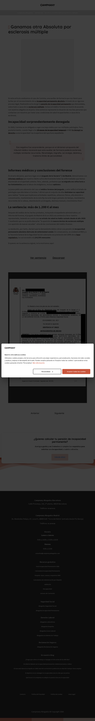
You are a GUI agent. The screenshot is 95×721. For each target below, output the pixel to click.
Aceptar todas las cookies (76, 371)
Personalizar (47, 371)
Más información (39, 363)
